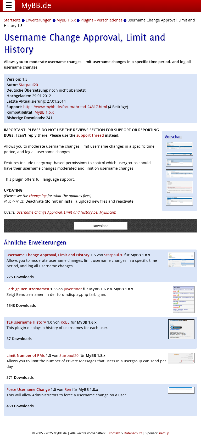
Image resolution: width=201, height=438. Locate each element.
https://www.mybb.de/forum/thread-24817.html (65, 106)
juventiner (73, 288)
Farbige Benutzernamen (28, 288)
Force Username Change (28, 389)
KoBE (65, 322)
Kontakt (114, 433)
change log (38, 195)
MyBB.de (36, 5)
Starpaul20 (28, 84)
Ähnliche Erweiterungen (35, 242)
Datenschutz (133, 433)
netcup (164, 433)
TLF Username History (26, 322)
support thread (90, 135)
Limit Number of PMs (26, 355)
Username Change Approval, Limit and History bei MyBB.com (66, 212)
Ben (67, 389)
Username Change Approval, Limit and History (48, 254)
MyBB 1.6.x (44, 112)
